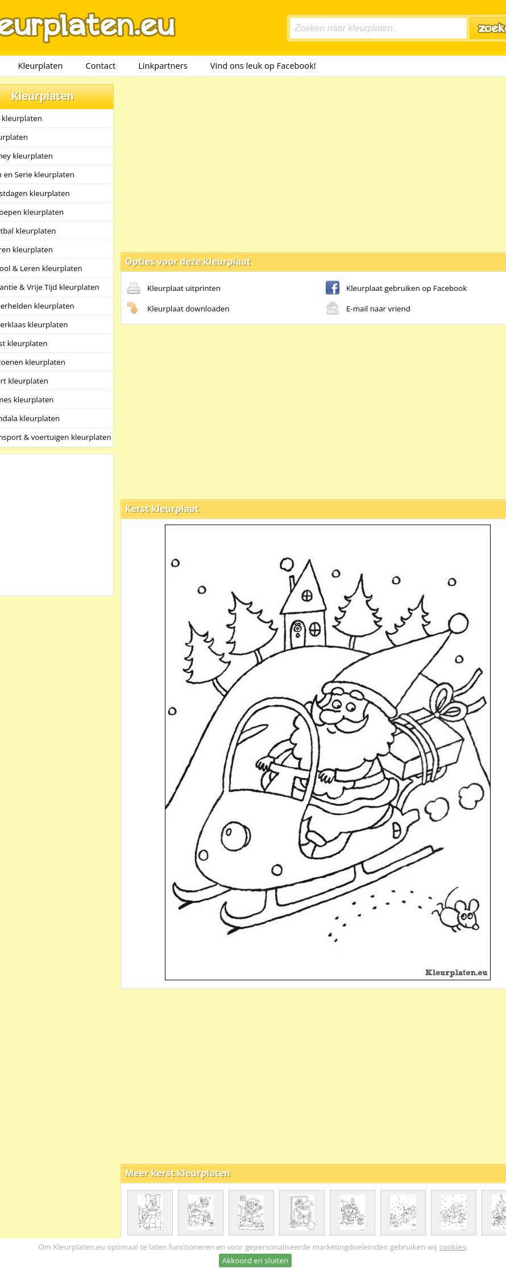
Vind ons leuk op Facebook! (263, 65)
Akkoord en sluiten (255, 1260)
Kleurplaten (40, 65)
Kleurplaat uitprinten (174, 288)
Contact (101, 65)
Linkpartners (163, 65)
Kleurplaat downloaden (178, 309)
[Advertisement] (296, 163)
